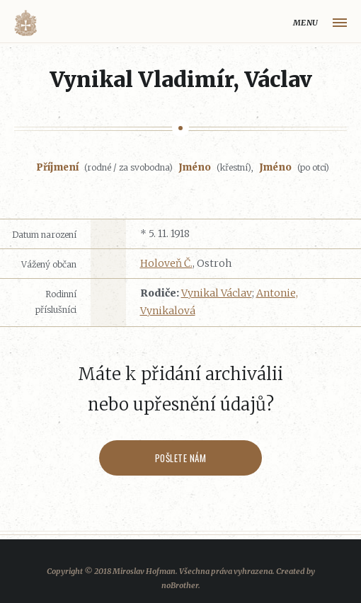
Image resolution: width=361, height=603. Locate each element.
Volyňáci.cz (25, 23)
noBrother (179, 585)
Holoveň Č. (166, 263)
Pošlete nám (181, 458)
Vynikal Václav (216, 293)
